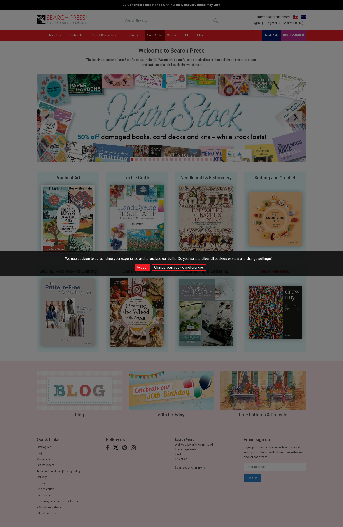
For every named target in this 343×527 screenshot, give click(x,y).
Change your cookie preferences (179, 267)
